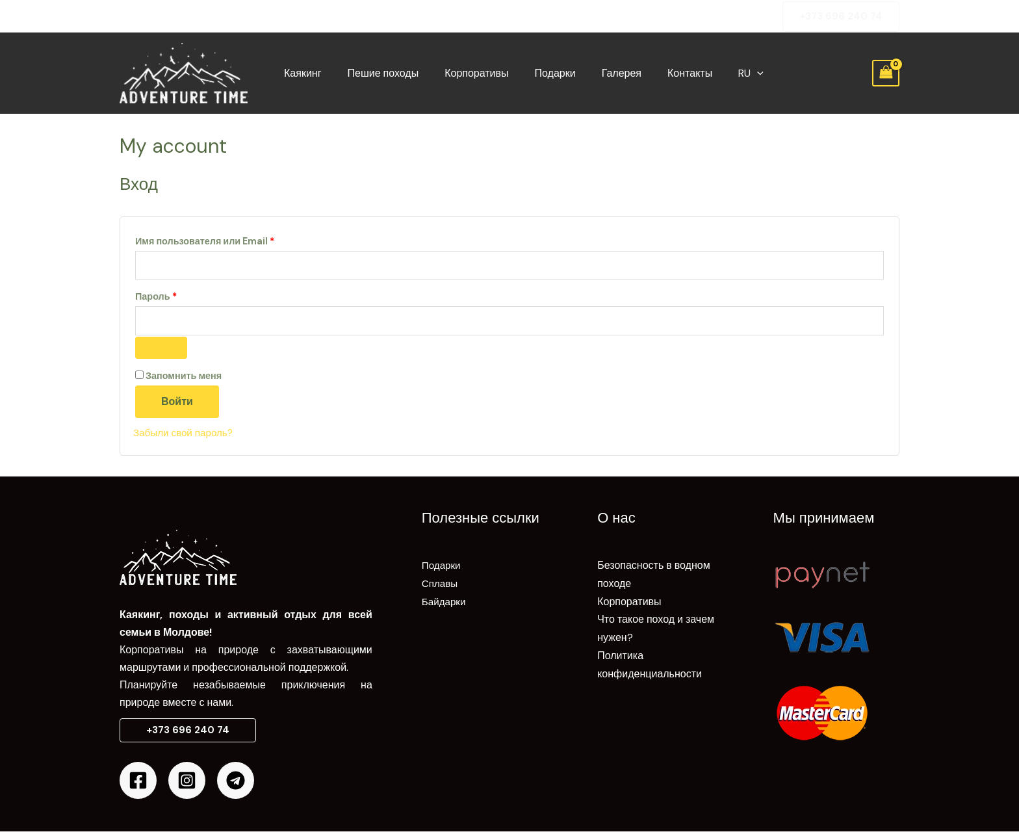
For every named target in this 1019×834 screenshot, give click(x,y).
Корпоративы (467, 73)
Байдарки (445, 603)
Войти (177, 404)
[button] (840, 16)
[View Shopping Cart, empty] (885, 73)
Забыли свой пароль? (185, 435)
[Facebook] (138, 782)
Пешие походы (379, 73)
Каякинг (304, 73)
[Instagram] (186, 782)
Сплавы (440, 585)
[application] (727, 73)
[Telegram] (235, 782)
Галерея (602, 73)
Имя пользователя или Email (235, 239)
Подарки (541, 73)
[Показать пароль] (161, 350)
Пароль (186, 296)
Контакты (665, 73)
